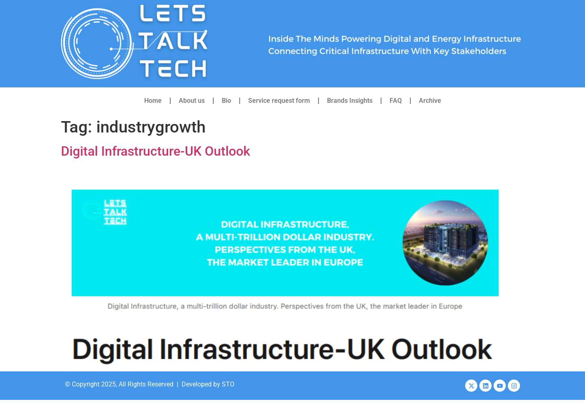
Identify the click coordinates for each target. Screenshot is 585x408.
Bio (226, 100)
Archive (430, 100)
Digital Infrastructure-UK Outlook (155, 151)
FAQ (396, 100)
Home (153, 100)
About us (192, 100)
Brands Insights (350, 100)
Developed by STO (208, 384)
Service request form (279, 100)
